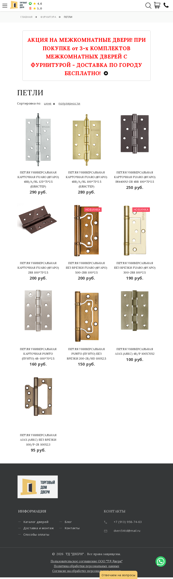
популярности (70, 103)
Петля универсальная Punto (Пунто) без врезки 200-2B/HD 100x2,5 (86, 353)
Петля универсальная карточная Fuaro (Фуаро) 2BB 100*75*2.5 (38, 267)
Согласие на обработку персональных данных (86, 572)
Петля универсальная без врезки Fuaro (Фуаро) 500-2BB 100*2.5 (86, 267)
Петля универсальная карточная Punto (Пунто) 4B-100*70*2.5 (38, 353)
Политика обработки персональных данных (86, 568)
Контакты (78, 535)
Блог (74, 529)
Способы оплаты (84, 522)
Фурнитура (48, 17)
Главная (27, 17)
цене (48, 103)
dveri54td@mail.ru (133, 531)
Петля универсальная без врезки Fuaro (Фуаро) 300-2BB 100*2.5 (134, 267)
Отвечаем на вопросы (119, 575)
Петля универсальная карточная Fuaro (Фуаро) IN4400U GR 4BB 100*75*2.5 (135, 177)
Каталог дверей (41, 522)
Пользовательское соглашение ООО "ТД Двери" (86, 563)
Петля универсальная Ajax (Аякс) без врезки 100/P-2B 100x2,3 (38, 439)
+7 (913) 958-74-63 (134, 522)
